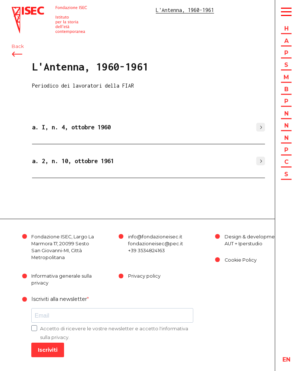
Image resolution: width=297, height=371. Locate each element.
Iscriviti (48, 350)
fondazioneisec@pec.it (155, 243)
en (286, 359)
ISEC (17, 10)
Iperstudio (250, 243)
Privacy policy (144, 276)
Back (18, 46)
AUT (229, 243)
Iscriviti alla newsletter (59, 299)
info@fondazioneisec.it (155, 236)
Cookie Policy (241, 260)
